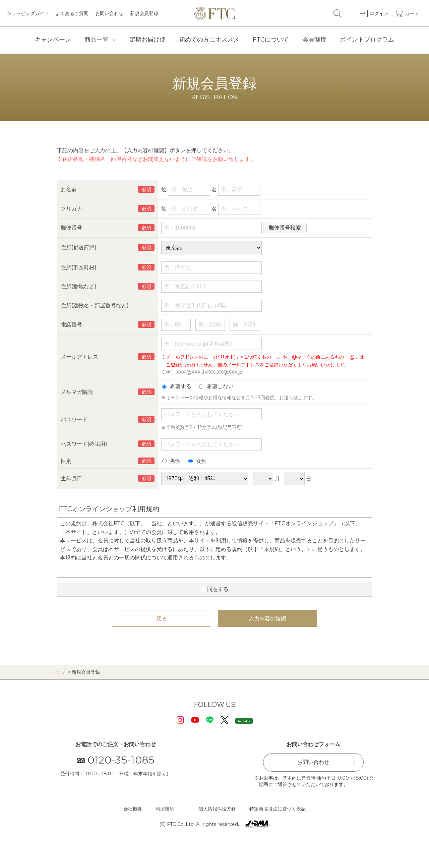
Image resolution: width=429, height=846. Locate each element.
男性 (171, 461)
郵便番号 (71, 228)
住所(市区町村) (79, 267)
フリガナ (71, 208)
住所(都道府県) (79, 247)
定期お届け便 (147, 39)
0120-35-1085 (116, 760)
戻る (161, 618)
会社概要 (132, 809)
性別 (66, 461)
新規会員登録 (144, 13)
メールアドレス (79, 357)
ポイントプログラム (367, 39)
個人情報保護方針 (217, 809)
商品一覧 (96, 39)
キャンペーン (53, 39)
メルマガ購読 (77, 392)
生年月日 (71, 478)
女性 (197, 461)
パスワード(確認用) (84, 444)
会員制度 (314, 39)
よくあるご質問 (72, 13)
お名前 (69, 189)
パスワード (74, 419)
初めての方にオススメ (209, 39)
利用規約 (165, 809)
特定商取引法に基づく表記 (277, 809)
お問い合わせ (109, 13)
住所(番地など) (79, 286)
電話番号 (71, 324)
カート (412, 13)
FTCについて (271, 39)
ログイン (379, 13)
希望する (176, 386)
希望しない (216, 386)
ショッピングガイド (28, 13)
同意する (215, 589)
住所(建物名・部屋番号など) (95, 305)
